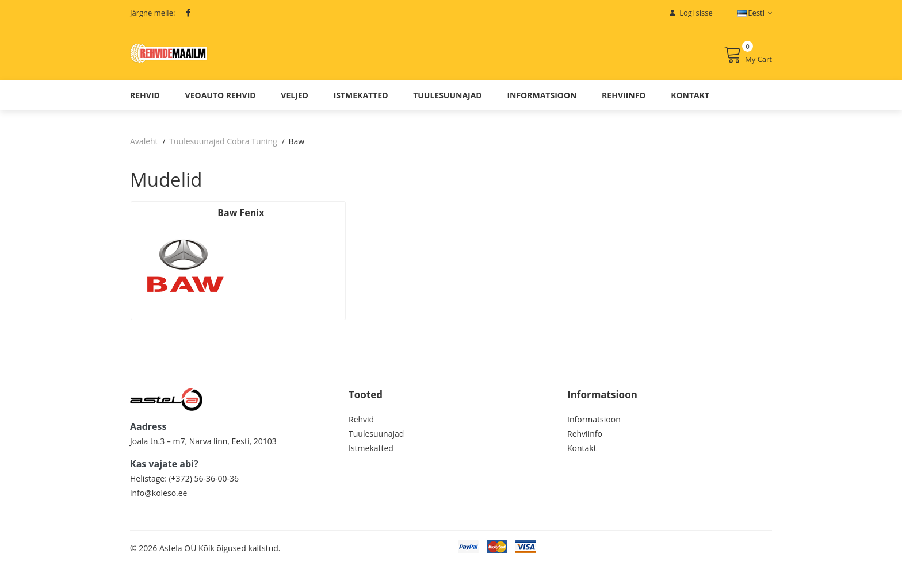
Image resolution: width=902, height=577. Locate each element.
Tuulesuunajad (447, 103)
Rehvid (145, 103)
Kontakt (690, 103)
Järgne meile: (152, 12)
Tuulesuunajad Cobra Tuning (223, 149)
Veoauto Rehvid (220, 103)
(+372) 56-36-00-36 (203, 489)
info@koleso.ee (158, 504)
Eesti (754, 12)
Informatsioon (541, 103)
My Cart (748, 59)
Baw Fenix (180, 221)
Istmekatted (361, 103)
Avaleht (144, 149)
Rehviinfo (623, 103)
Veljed (294, 103)
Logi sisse (691, 12)
